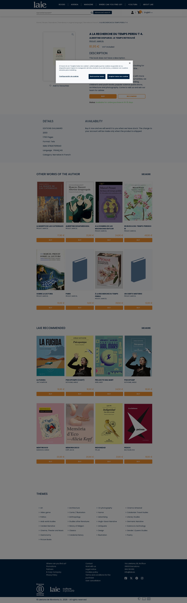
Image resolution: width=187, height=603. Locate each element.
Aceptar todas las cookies (118, 76)
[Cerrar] (129, 63)
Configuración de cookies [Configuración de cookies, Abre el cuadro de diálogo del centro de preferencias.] (69, 76)
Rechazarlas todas (97, 76)
